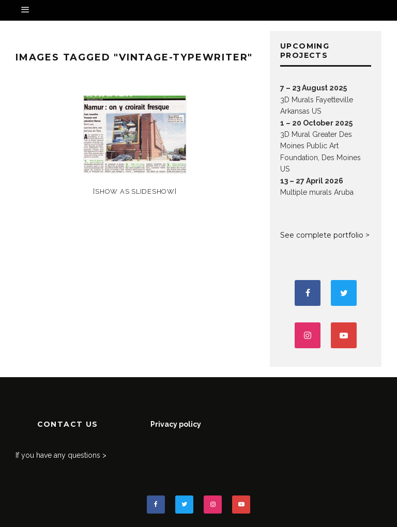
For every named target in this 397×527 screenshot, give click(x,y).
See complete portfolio (321, 235)
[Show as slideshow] (134, 191)
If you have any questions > (61, 455)
